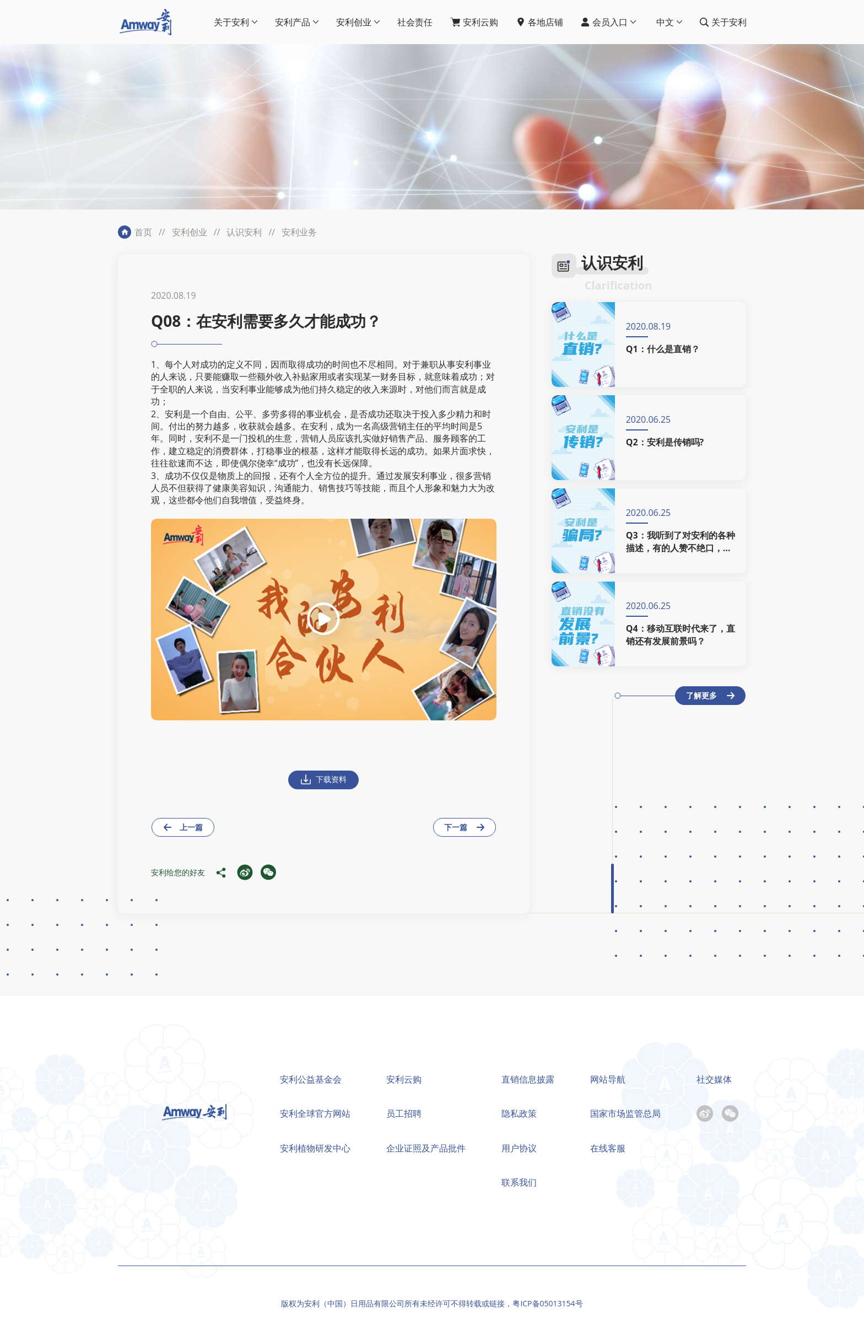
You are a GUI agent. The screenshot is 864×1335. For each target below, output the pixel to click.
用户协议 (519, 1148)
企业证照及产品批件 (426, 1148)
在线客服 (607, 1148)
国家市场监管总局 (625, 1113)
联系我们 (519, 1182)
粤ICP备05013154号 (547, 1303)
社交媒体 (714, 1079)
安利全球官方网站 (315, 1113)
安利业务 (299, 232)
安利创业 (189, 232)
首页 (143, 232)
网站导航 (607, 1079)
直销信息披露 (527, 1079)
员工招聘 (404, 1113)
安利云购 (404, 1079)
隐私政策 (519, 1113)
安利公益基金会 (311, 1079)
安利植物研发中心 (315, 1148)
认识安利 (244, 232)
